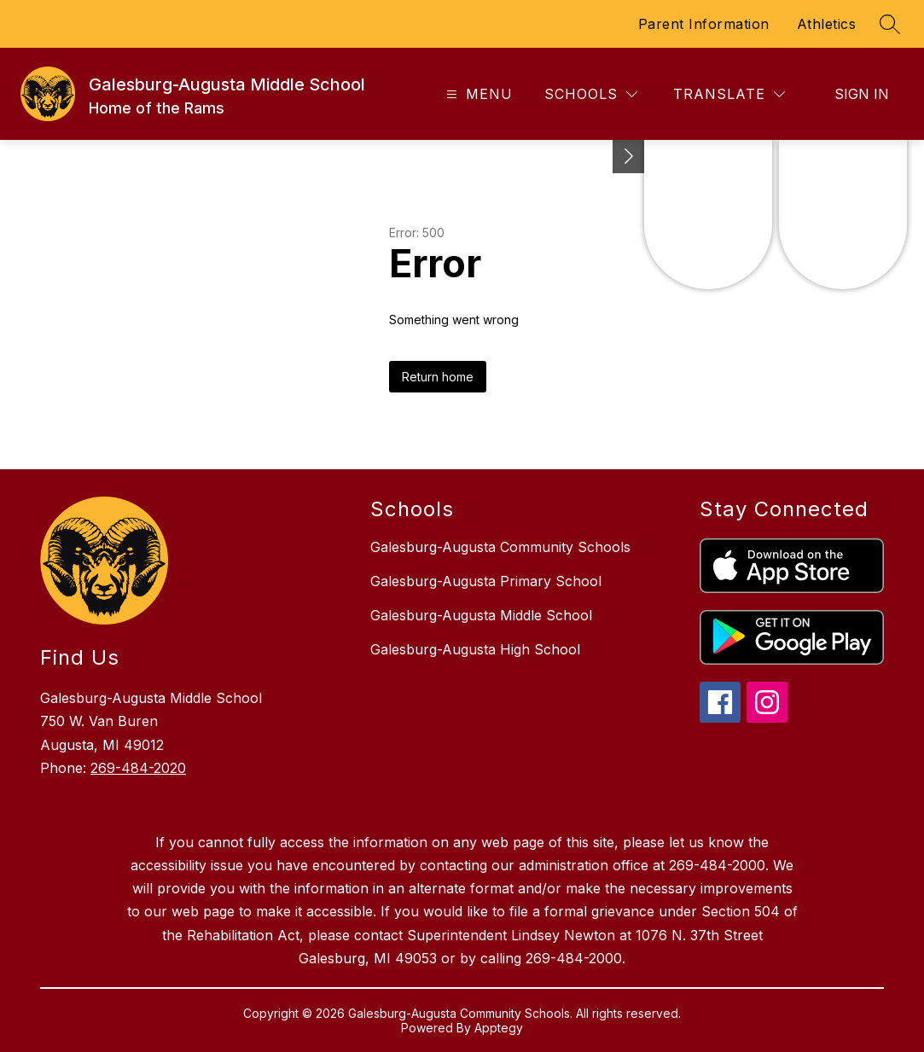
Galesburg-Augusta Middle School (481, 615)
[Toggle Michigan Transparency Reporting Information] (629, 156)
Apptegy (498, 1027)
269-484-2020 (138, 767)
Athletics (827, 23)
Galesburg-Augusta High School (475, 649)
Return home (438, 376)
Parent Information (704, 23)
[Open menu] (477, 94)
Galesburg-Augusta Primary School (485, 581)
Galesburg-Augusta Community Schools (500, 546)
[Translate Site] (729, 94)
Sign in (861, 93)
